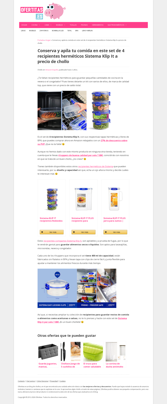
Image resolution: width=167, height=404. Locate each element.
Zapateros (44, 30)
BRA (76, 30)
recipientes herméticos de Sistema (95, 166)
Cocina (37, 25)
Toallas (73, 25)
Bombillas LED (58, 30)
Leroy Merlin (87, 30)
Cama (49, 25)
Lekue (23, 30)
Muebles (62, 25)
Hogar (24, 25)
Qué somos (30, 381)
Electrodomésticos (118, 25)
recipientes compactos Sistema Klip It (62, 240)
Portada (41, 40)
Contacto (21, 381)
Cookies (62, 381)
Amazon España (51, 70)
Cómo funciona (42, 381)
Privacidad (54, 381)
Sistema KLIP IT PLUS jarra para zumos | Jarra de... (114, 219)
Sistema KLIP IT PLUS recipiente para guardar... (83, 219)
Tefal (69, 30)
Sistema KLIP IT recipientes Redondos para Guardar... (51, 219)
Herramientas (97, 25)
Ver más (52, 232)
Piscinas (84, 25)
